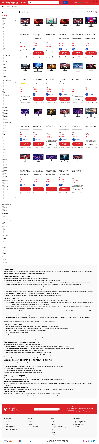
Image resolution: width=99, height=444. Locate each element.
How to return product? (79, 424)
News (7, 424)
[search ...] (43, 2)
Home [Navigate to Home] (3, 6)
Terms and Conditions (10, 426)
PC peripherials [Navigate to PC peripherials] (8, 6)
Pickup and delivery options (37, 38)
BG (79, 2)
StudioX (67, 440)
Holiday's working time (33, 426)
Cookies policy (9, 427)
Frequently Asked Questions (80, 421)
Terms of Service (70, 441)
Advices (53, 421)
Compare (22, 57)
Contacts (31, 421)
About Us (7, 421)
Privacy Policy (63, 441)
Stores (30, 423)
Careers (7, 423)
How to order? (78, 423)
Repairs (30, 424)
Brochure (66, 2)
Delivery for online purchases (58, 426)
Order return (54, 434)
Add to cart (38, 53)
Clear (3, 51)
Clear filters (4, 15)
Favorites (28, 57)
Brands (53, 423)
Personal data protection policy (12, 429)
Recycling (77, 426)
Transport (54, 424)
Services (53, 432)
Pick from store (55, 430)
